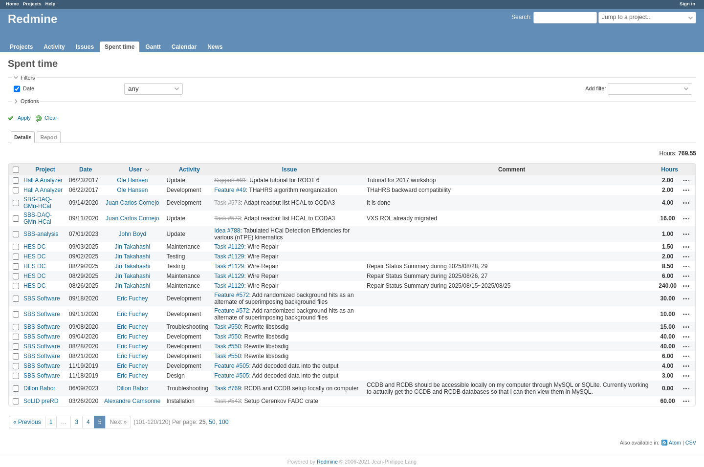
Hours (669, 169)
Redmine (327, 462)
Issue (289, 169)
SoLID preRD (40, 401)
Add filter (595, 88)
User (135, 169)
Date (28, 88)
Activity (54, 46)
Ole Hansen (132, 180)
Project (45, 169)
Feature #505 (231, 365)
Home (12, 3)
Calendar (184, 46)
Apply (24, 118)
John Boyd (132, 234)
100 (223, 422)
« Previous (27, 422)
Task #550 (227, 326)
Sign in (687, 3)
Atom (675, 443)
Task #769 (227, 388)
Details (22, 137)
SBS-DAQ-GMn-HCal (37, 203)
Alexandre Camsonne (132, 401)
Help (50, 3)
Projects (32, 3)
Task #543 (227, 401)
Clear (50, 118)
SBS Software (41, 298)
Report (48, 137)
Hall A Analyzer (43, 180)
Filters (28, 78)
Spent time (119, 46)
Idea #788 (227, 230)
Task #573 (227, 202)
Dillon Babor (39, 388)
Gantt (152, 46)
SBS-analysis (40, 234)
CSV (690, 443)
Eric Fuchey (132, 298)
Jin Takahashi (133, 246)
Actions (686, 180)
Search (520, 17)
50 (212, 422)
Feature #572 (231, 295)
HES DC (34, 246)
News (214, 46)
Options (30, 101)
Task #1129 (229, 246)
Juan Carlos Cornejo (132, 202)
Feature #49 (230, 190)
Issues (85, 46)
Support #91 (230, 180)
